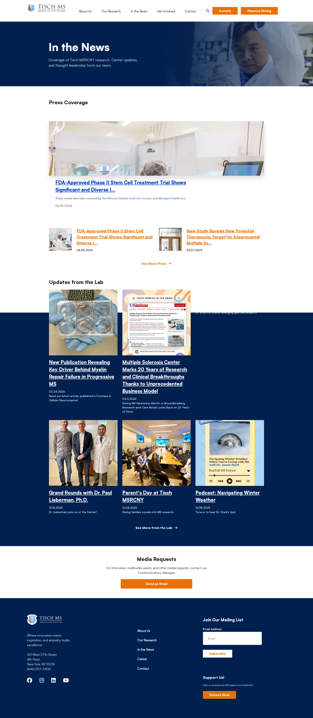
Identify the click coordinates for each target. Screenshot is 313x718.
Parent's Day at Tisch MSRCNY (147, 496)
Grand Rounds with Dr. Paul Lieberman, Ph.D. (80, 496)
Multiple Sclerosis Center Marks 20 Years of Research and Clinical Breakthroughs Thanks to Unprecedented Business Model (154, 376)
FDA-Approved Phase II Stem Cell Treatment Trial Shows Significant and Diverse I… (120, 186)
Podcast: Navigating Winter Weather (227, 496)
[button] (207, 11)
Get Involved (166, 11)
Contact (190, 11)
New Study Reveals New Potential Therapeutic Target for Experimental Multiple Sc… (223, 236)
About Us (85, 11)
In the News (139, 11)
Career (142, 659)
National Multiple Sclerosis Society (129, 198)
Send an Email (156, 584)
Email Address (212, 629)
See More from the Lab (156, 528)
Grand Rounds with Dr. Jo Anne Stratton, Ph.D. (224, 296)
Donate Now (219, 695)
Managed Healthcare (171, 198)
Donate (225, 11)
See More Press (156, 264)
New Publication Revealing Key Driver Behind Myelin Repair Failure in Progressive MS (81, 373)
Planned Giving (259, 11)
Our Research (111, 11)
